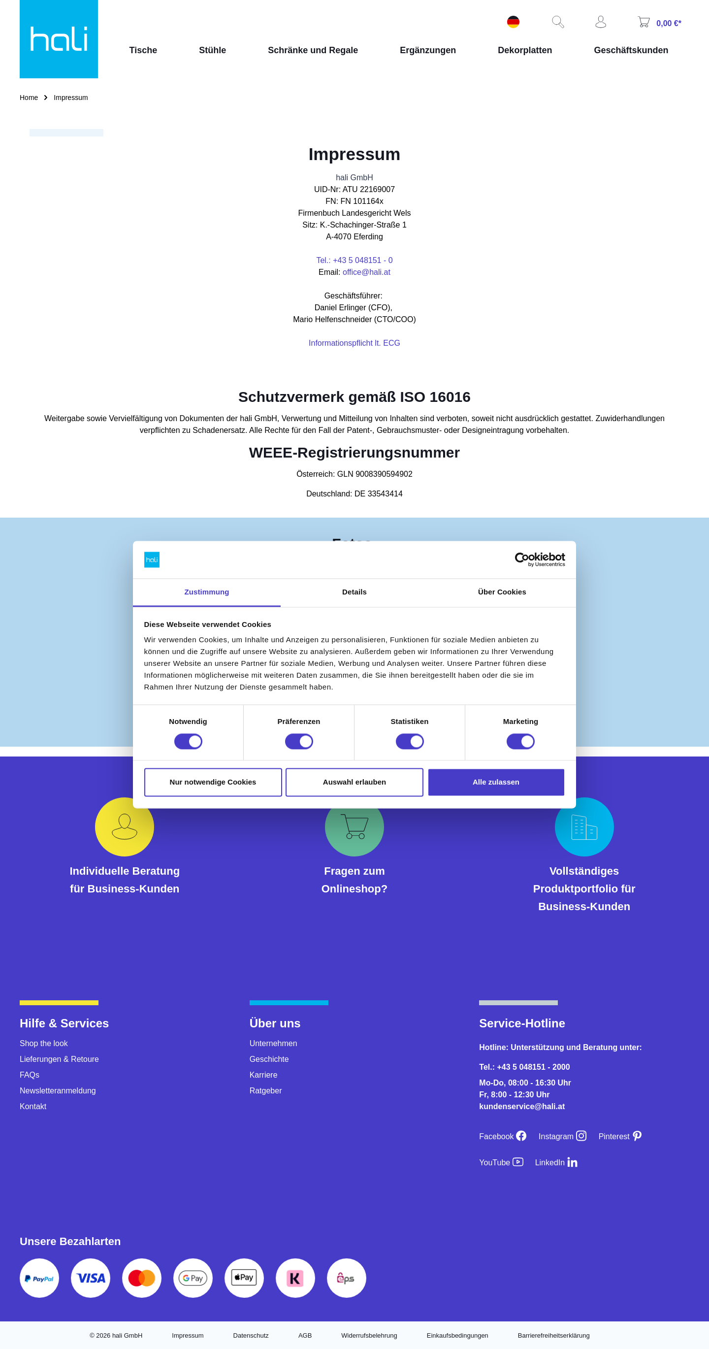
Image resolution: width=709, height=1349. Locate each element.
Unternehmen (273, 1043)
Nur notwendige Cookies (213, 782)
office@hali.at (366, 272)
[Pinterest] (621, 1136)
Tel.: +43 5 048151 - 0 (354, 260)
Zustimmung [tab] (207, 592)
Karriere (264, 1075)
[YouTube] (501, 1162)
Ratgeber (266, 1090)
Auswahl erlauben (354, 782)
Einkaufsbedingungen (457, 1335)
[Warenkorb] (658, 22)
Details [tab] (354, 592)
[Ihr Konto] (599, 22)
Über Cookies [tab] (502, 592)
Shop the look (44, 1043)
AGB (305, 1335)
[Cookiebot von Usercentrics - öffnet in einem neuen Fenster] (522, 559)
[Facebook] (503, 1136)
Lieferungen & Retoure (59, 1059)
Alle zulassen (496, 782)
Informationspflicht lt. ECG (354, 343)
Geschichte (269, 1059)
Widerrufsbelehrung (369, 1335)
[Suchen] (557, 22)
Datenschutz (251, 1335)
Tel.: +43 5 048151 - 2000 (524, 1067)
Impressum (187, 1335)
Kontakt (33, 1106)
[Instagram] (563, 1136)
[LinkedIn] (556, 1162)
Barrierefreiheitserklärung (554, 1335)
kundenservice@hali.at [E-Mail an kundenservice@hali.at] (522, 1106)
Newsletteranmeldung (58, 1090)
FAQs (29, 1075)
